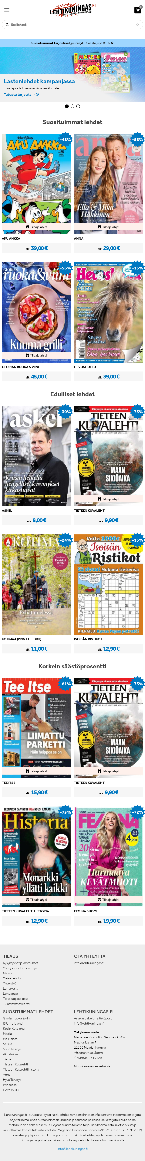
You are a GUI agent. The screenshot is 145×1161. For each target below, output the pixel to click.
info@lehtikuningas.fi (89, 963)
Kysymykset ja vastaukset (20, 963)
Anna (7, 1074)
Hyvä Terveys (12, 1080)
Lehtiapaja (10, 993)
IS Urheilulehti (12, 1023)
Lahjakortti (10, 988)
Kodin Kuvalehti (14, 1028)
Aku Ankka (10, 1054)
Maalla (7, 1034)
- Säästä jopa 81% (70, 43)
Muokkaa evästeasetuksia (92, 1066)
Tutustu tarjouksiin (19, 94)
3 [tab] (78, 106)
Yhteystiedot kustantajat (20, 968)
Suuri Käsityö (12, 1049)
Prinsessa (10, 1085)
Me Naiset (10, 1039)
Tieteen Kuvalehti (15, 1064)
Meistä (7, 973)
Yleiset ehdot (12, 978)
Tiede (7, 1059)
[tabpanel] (72, 74)
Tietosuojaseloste (16, 999)
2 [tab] (72, 106)
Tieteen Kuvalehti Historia (21, 1069)
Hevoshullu (11, 1090)
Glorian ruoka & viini (16, 1018)
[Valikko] (7, 10)
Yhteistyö (9, 983)
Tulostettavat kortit (16, 1004)
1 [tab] (67, 106)
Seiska (7, 1044)
